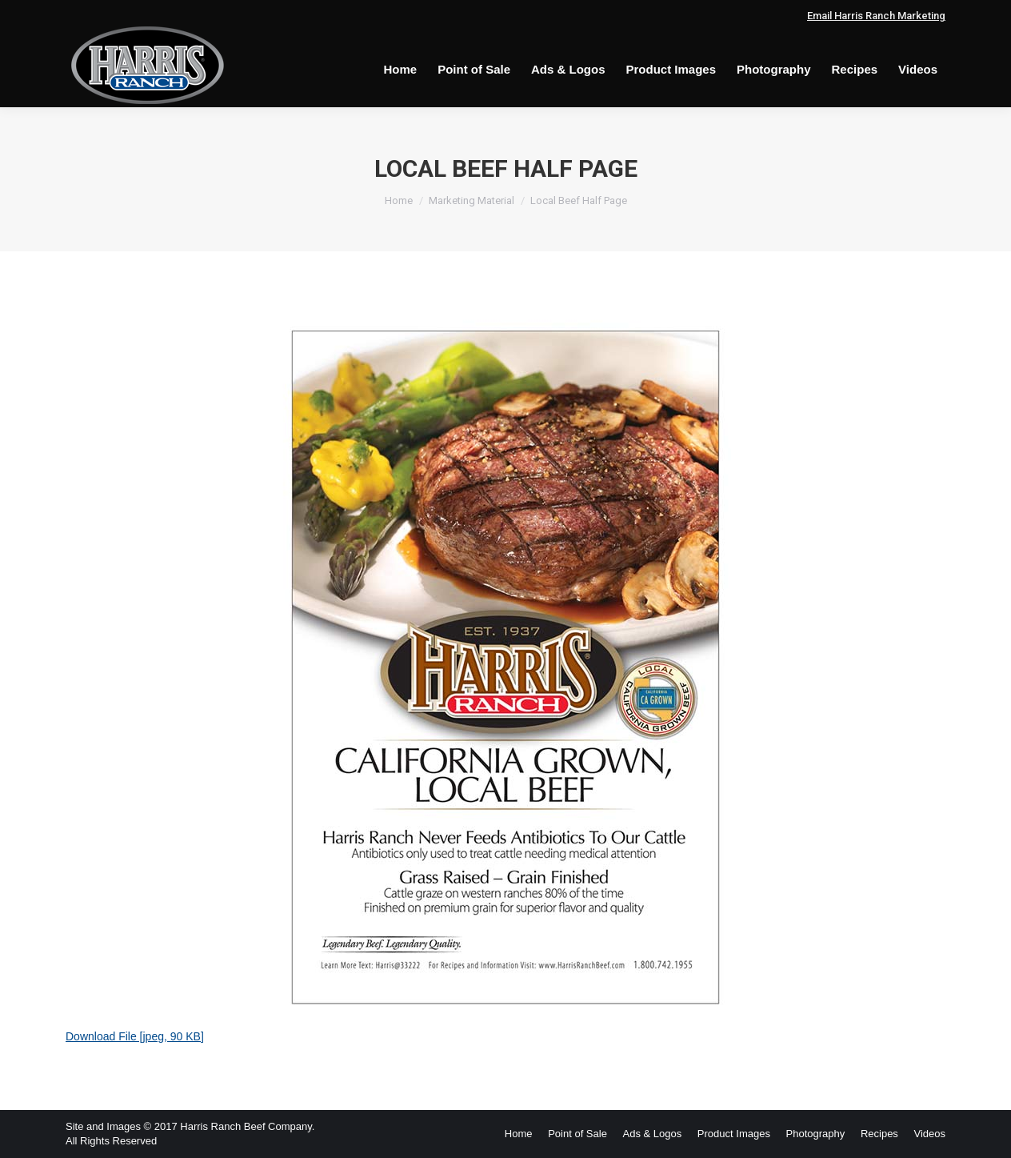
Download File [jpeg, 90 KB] (135, 1036)
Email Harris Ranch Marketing (876, 16)
